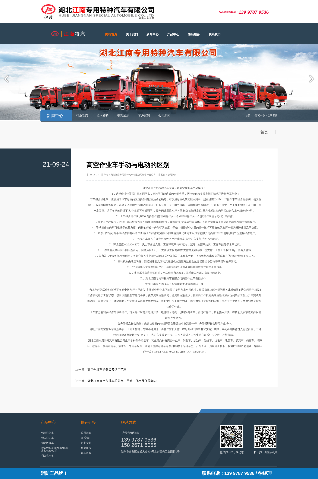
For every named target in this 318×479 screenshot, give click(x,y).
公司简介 (86, 432)
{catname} (62, 447)
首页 (247, 115)
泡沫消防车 (47, 437)
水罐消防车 (47, 432)
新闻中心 (152, 34)
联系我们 (215, 34)
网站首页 (111, 34)
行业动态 (82, 115)
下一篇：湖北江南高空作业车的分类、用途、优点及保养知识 (116, 380)
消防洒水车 (47, 455)
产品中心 (173, 34)
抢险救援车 (47, 442)
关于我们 (132, 34)
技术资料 (103, 115)
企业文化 (86, 442)
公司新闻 (164, 115)
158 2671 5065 (138, 445)
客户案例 (144, 115)
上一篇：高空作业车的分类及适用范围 (101, 369)
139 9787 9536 (138, 440)
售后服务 (194, 34)
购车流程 (86, 453)
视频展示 (123, 115)
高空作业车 (186, 188)
